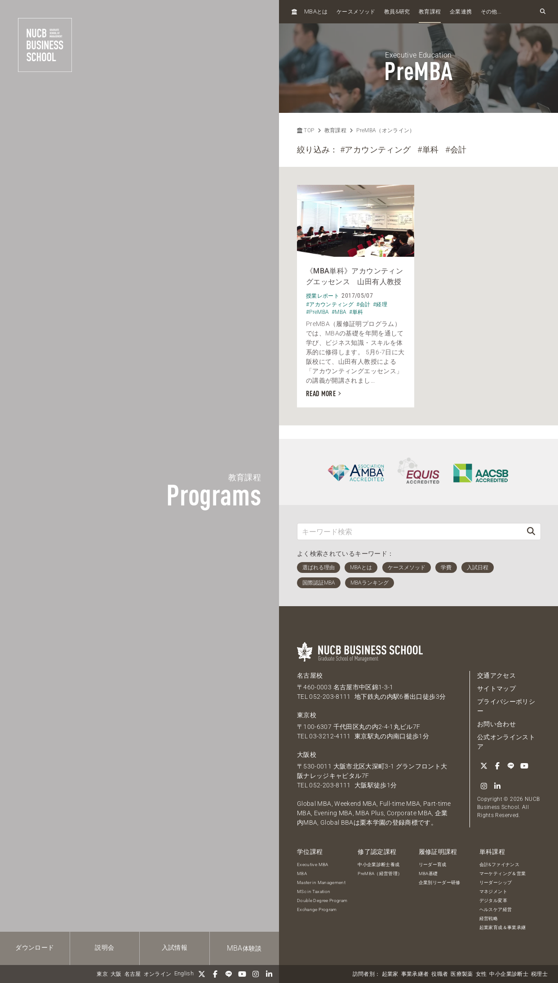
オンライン (158, 974)
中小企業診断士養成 (378, 864)
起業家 (390, 974)
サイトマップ (496, 688)
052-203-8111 (329, 696)
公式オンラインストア (506, 741)
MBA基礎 (428, 873)
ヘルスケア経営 (495, 909)
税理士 (539, 974)
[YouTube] (242, 974)
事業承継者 (415, 974)
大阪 (116, 974)
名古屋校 (310, 675)
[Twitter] (201, 974)
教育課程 (430, 12)
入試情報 (174, 947)
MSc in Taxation (313, 891)
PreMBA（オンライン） (385, 130)
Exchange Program (317, 909)
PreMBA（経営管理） (380, 873)
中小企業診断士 (508, 974)
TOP (305, 130)
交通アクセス (496, 675)
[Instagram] (255, 974)
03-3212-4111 (329, 736)
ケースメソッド (356, 12)
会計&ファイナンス (499, 864)
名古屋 (132, 974)
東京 (102, 974)
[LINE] (228, 974)
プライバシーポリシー (506, 706)
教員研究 (397, 11)
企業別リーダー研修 (440, 882)
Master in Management (321, 882)
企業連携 (461, 12)
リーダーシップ (495, 882)
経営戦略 (488, 918)
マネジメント (493, 891)
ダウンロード (34, 947)
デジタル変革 (493, 900)
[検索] (531, 531)
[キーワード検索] (409, 531)
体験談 (244, 948)
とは (316, 11)
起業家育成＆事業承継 (502, 927)
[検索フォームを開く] (542, 11)
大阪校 (306, 754)
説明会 (104, 947)
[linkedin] (269, 974)
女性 (481, 974)
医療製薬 (462, 974)
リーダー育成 (433, 864)
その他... (491, 12)
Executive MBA (312, 864)
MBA (302, 873)
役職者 (439, 974)
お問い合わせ (496, 724)
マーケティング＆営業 (502, 873)
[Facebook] (215, 974)
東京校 (306, 715)
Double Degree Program (322, 900)
